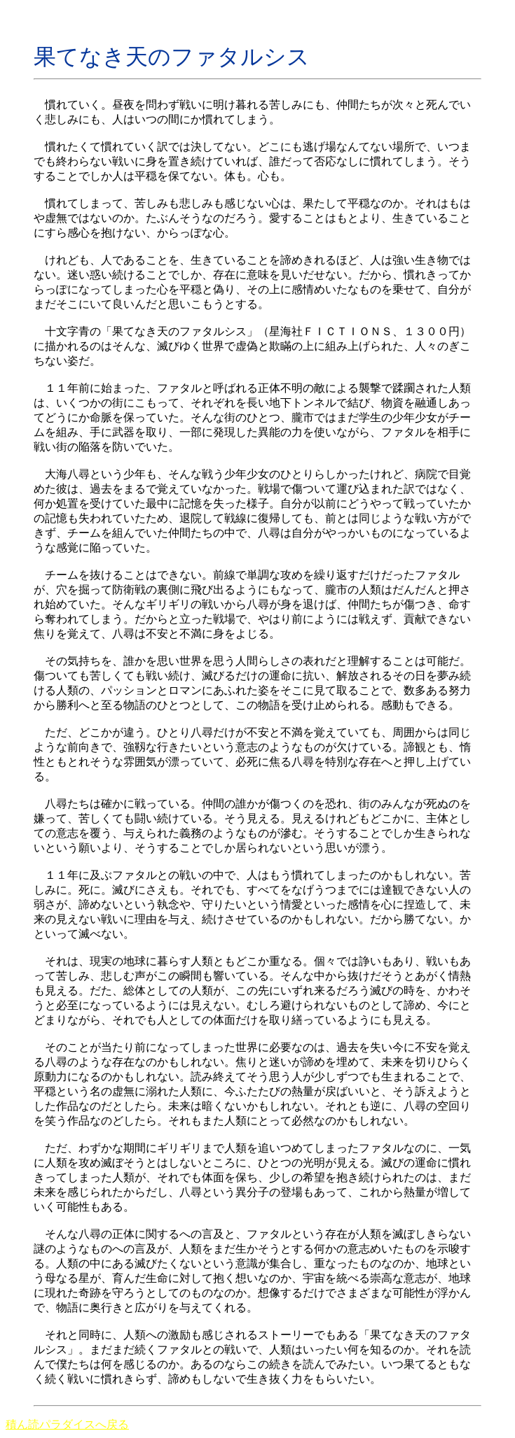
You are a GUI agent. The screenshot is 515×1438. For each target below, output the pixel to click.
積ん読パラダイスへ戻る (67, 1424)
